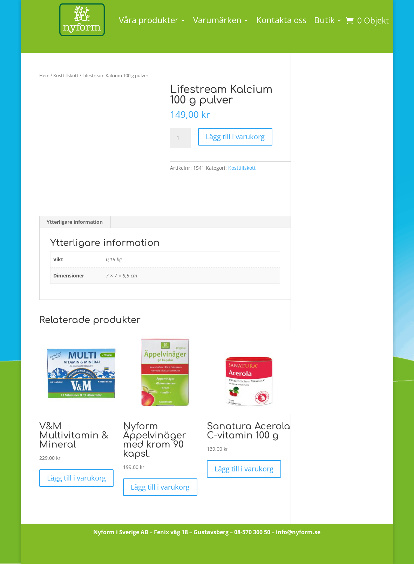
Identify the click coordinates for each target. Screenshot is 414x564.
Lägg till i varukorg (235, 136)
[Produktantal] (180, 138)
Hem (44, 75)
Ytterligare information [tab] (75, 222)
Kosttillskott (66, 75)
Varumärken (217, 20)
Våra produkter (148, 20)
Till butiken (207, 551)
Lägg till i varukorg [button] (76, 478)
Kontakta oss (281, 20)
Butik (324, 20)
